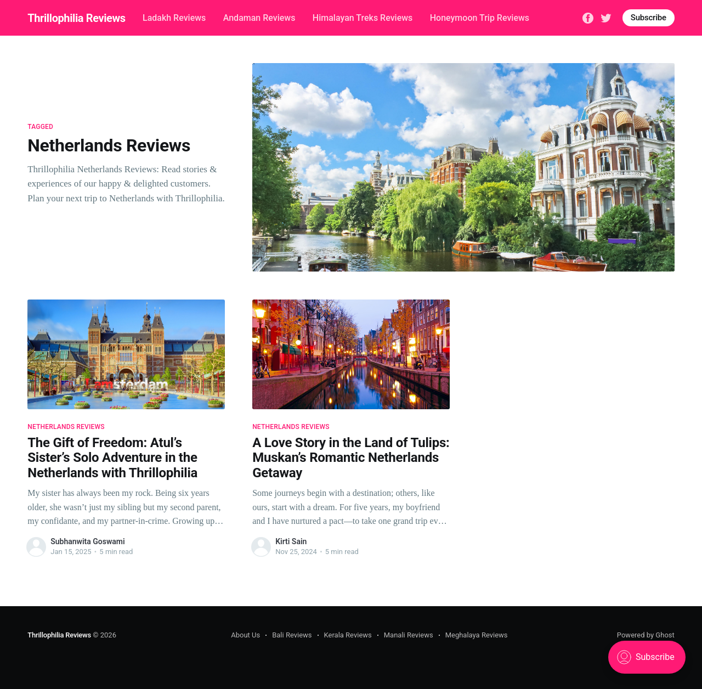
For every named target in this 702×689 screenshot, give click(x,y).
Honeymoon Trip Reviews (479, 18)
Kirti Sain (291, 541)
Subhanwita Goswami (87, 541)
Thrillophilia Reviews (76, 18)
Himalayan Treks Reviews (363, 18)
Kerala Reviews (348, 635)
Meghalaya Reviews (476, 635)
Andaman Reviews (259, 18)
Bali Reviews (292, 635)
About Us (245, 635)
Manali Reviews (408, 635)
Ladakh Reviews (174, 18)
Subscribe (648, 17)
